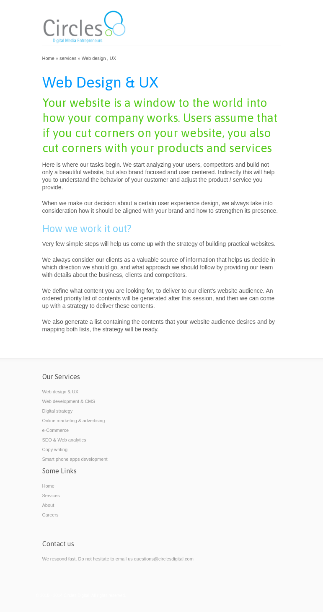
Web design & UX (60, 391)
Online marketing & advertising (73, 420)
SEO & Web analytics (64, 439)
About (48, 505)
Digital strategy (57, 410)
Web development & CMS (68, 401)
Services (51, 495)
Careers (50, 514)
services (67, 58)
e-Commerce (55, 430)
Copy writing (55, 449)
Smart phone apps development (75, 459)
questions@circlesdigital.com (164, 558)
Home (48, 58)
